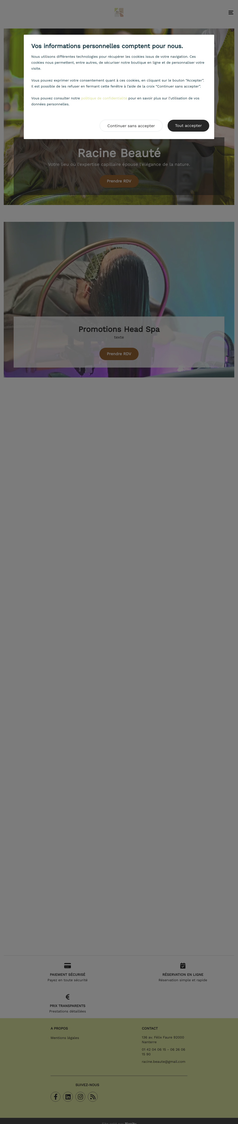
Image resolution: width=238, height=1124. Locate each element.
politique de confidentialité (104, 98)
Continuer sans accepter (131, 125)
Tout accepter (188, 125)
